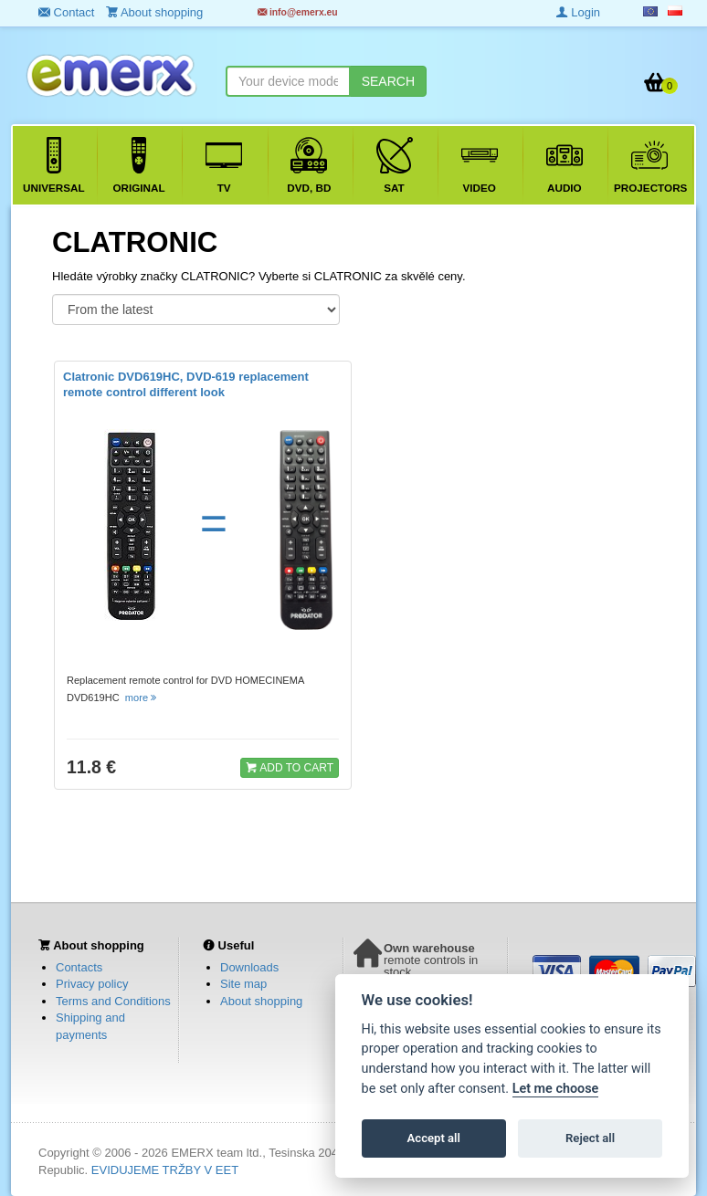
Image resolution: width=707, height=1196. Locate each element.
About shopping (261, 1001)
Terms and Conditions (113, 1001)
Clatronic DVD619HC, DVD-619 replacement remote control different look (186, 384)
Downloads (249, 967)
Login (578, 12)
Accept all (433, 1138)
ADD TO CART (289, 767)
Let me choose (555, 1088)
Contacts (79, 967)
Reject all (590, 1138)
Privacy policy (92, 984)
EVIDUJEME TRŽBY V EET (164, 1170)
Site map (243, 984)
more (142, 697)
